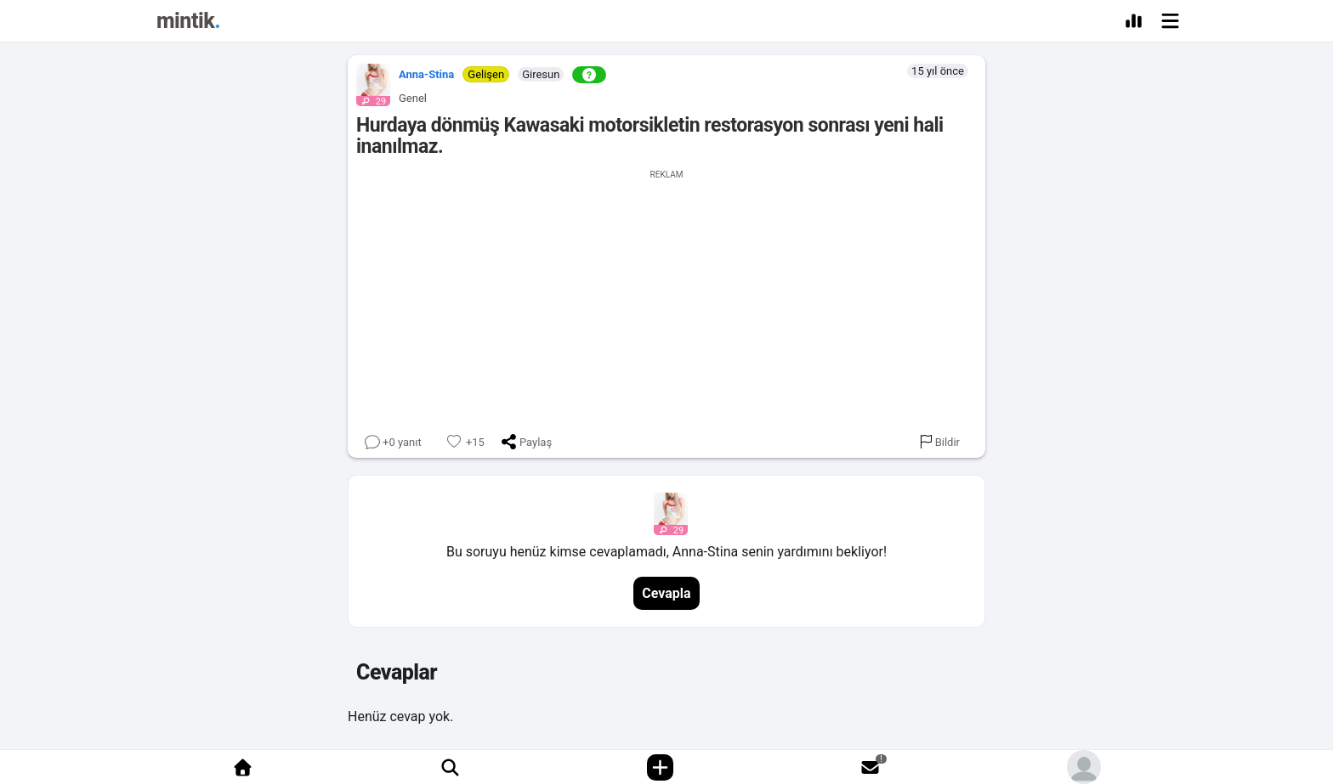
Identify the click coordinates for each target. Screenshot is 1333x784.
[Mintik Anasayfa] (188, 23)
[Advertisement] (666, 298)
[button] (369, 81)
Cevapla (666, 593)
